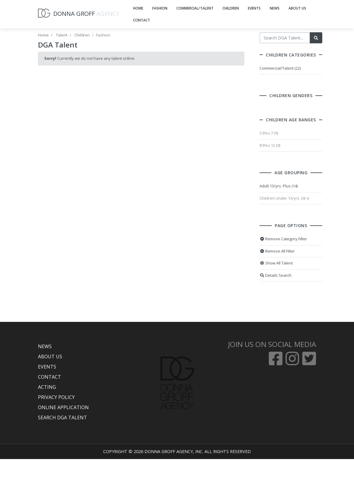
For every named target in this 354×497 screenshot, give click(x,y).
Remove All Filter (282, 251)
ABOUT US (297, 8)
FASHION (159, 8)
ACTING (47, 387)
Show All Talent (281, 263)
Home (43, 35)
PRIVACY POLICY (56, 397)
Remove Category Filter (288, 238)
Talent (61, 35)
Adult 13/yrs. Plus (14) (284, 186)
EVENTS (254, 8)
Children (82, 35)
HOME (138, 8)
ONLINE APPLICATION (63, 407)
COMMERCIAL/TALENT (194, 8)
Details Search (281, 275)
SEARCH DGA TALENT (62, 417)
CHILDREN (230, 8)
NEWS (275, 8)
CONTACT (141, 20)
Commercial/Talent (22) (285, 68)
